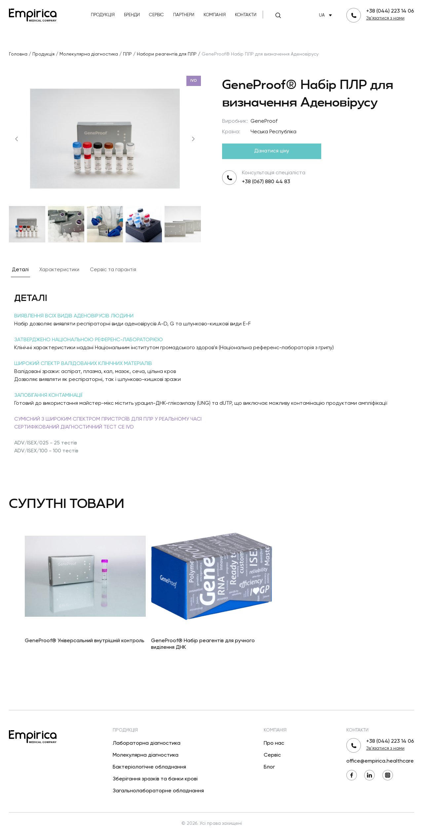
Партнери (183, 15)
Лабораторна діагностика (146, 743)
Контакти (245, 15)
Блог (269, 767)
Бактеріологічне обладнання (149, 767)
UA (326, 15)
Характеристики (59, 269)
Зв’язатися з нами (385, 18)
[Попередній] (16, 139)
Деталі (20, 269)
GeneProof (264, 121)
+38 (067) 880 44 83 (266, 182)
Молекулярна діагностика (145, 755)
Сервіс (156, 15)
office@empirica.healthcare (380, 761)
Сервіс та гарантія (113, 269)
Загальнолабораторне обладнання (158, 791)
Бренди (132, 15)
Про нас (274, 743)
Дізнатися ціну (271, 151)
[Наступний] (193, 139)
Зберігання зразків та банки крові (155, 779)
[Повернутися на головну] (33, 14)
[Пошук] (278, 15)
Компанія (215, 15)
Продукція (103, 15)
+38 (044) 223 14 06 (390, 11)
